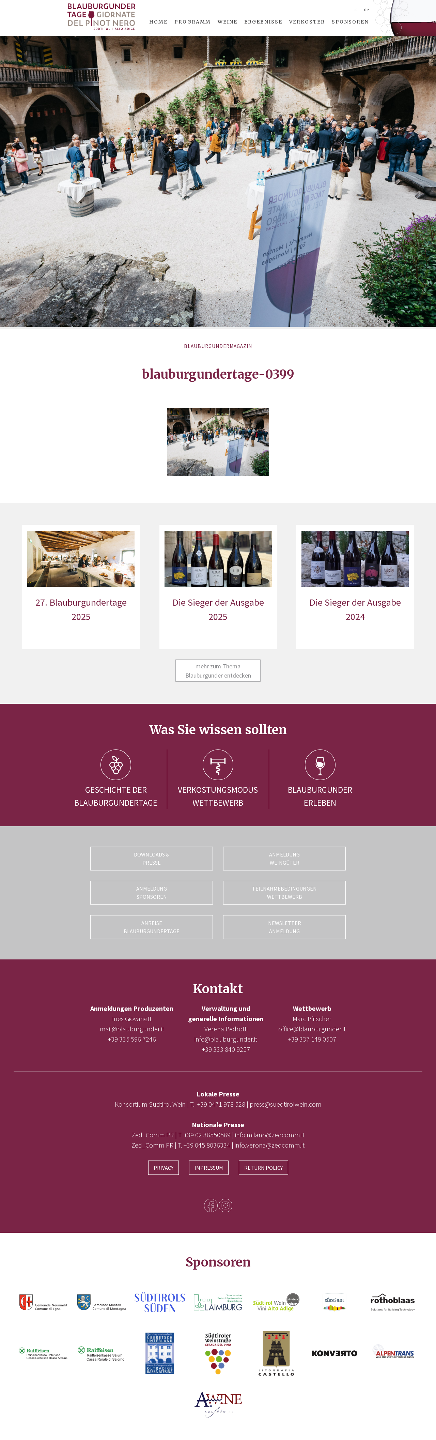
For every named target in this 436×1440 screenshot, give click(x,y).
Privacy (163, 1167)
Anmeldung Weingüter (284, 858)
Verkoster (307, 22)
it (355, 9)
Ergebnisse (263, 22)
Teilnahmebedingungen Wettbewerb (284, 892)
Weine (227, 22)
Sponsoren (350, 22)
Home (158, 22)
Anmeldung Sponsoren (151, 892)
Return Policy (263, 1167)
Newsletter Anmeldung (284, 926)
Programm (192, 22)
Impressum (208, 1167)
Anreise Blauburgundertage (152, 926)
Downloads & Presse (151, 858)
